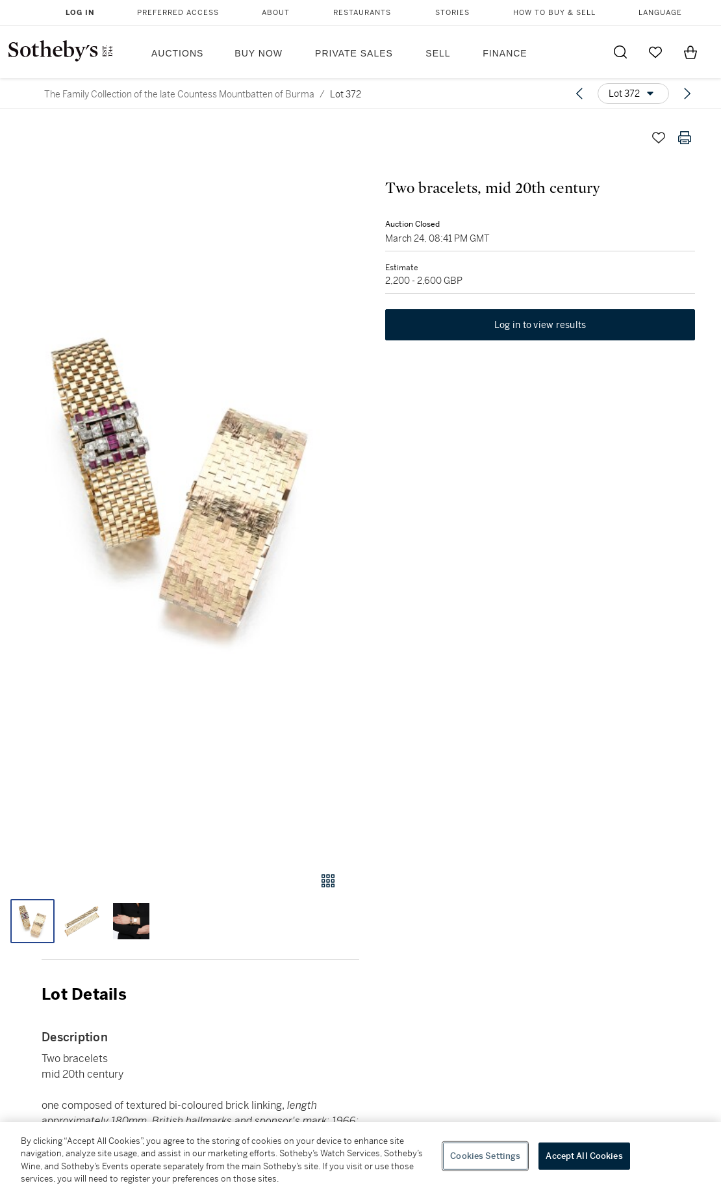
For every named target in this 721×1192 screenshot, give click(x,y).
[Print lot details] (684, 137)
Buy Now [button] (258, 53)
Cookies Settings (485, 1155)
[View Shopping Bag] (690, 52)
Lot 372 (345, 94)
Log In (80, 12)
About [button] (276, 12)
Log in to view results (540, 325)
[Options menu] (633, 93)
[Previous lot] (579, 93)
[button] (179, 486)
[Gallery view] (328, 881)
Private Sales (354, 53)
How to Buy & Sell (554, 12)
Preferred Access (178, 12)
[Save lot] (658, 137)
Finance (505, 53)
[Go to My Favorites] (655, 52)
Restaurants (362, 12)
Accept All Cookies (584, 1155)
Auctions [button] (177, 53)
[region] (360, 1157)
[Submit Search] (620, 51)
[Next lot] (687, 93)
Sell (437, 53)
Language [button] (660, 12)
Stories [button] (452, 12)
